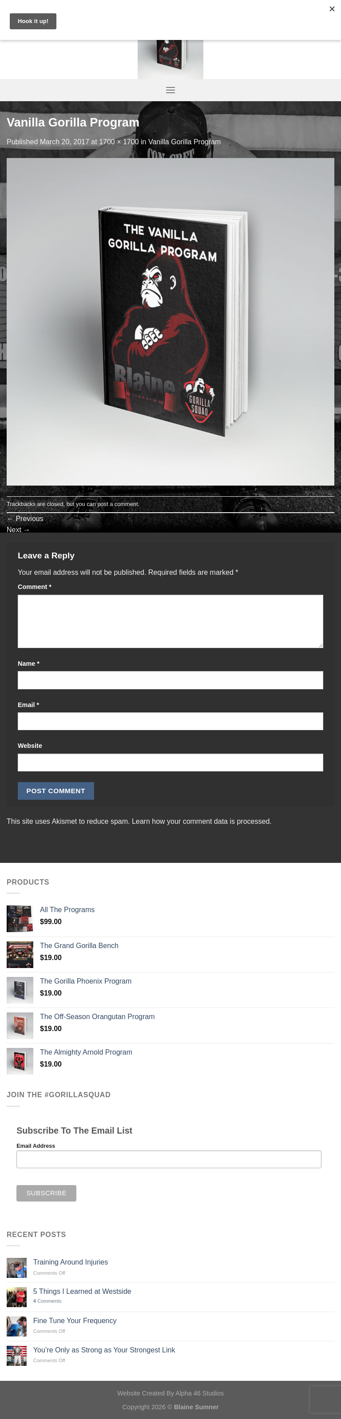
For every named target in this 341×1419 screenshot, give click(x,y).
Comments (47, 1301)
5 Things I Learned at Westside (82, 1291)
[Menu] (170, 90)
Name (29, 663)
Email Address (35, 1146)
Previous (25, 518)
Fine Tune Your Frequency (75, 1320)
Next (18, 530)
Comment (35, 586)
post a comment (117, 504)
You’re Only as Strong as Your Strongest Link (104, 1350)
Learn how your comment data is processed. (202, 821)
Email (28, 704)
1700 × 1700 (119, 142)
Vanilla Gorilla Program (184, 142)
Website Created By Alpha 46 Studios (170, 1393)
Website (30, 745)
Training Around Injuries (70, 1262)
